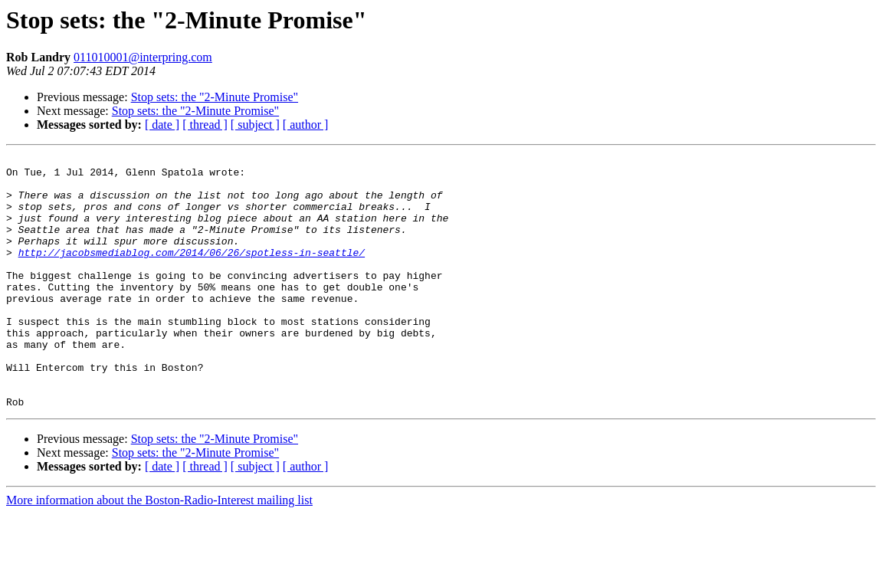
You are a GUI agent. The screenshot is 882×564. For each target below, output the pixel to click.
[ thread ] (205, 124)
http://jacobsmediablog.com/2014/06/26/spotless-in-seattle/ (191, 273)
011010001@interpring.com (143, 57)
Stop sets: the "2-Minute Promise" (214, 96)
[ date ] (162, 124)
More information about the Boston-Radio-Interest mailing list (159, 550)
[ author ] (306, 124)
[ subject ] (255, 124)
